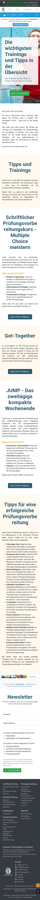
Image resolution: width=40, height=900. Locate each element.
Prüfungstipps (25, 816)
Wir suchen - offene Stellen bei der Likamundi (20, 886)
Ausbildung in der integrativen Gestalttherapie (8, 833)
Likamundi (28, 897)
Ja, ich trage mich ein (20, 24)
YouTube (19, 874)
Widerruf (27, 895)
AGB (22, 895)
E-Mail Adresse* (9, 723)
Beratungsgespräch (22, 872)
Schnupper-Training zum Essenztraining (14, 5)
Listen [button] (20, 15)
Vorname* (7, 714)
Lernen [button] (13, 15)
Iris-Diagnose (7, 813)
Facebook (19, 879)
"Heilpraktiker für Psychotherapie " (22, 686)
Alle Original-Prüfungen (10, 791)
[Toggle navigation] (37, 9)
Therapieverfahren (13, 754)
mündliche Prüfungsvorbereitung (18, 751)
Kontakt (33, 895)
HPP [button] (17, 9)
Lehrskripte (24, 803)
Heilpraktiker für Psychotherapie (18, 738)
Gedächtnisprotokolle (9, 804)
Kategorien (6, 793)
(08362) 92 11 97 (21, 865)
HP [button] (10, 9)
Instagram (19, 877)
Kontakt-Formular (21, 869)
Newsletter (19, 882)
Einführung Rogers (8, 820)
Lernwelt (23, 805)
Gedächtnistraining (26, 800)
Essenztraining (25, 787)
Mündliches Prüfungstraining (14, 2)
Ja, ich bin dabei (12, 770)
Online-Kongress (26, 818)
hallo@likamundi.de (22, 867)
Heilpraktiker (10, 736)
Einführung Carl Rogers (28, 798)
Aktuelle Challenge (26, 813)
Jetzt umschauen (19, 93)
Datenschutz (7, 765)
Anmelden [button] (26, 9)
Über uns (11, 897)
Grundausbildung (12, 746)
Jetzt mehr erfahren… (20, 317)
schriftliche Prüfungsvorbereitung (18, 749)
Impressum (6, 895)
